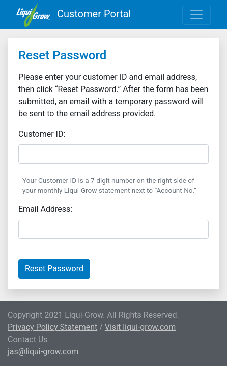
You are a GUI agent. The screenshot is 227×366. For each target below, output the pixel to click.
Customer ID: (41, 134)
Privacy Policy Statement (52, 327)
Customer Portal (73, 15)
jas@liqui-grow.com (43, 351)
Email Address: (45, 209)
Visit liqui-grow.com (140, 327)
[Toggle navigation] (196, 15)
